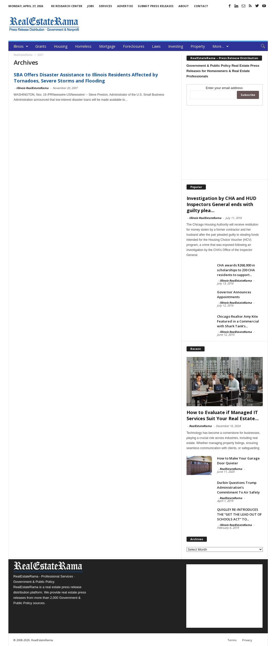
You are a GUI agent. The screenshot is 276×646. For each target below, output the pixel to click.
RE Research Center (66, 6)
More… (220, 46)
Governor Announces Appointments (234, 294)
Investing (175, 46)
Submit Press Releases (156, 6)
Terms (231, 640)
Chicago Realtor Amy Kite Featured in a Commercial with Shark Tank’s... (238, 321)
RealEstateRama (200, 426)
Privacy (247, 640)
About (183, 6)
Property (198, 46)
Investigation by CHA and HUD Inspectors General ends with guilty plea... (221, 204)
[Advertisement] (175, 24)
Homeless (83, 46)
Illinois (20, 46)
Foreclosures (133, 46)
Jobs (90, 6)
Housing (60, 46)
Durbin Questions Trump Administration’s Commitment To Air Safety (238, 487)
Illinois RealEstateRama (32, 88)
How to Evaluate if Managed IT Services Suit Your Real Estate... (223, 415)
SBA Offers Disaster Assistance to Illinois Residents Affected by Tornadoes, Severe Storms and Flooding (86, 78)
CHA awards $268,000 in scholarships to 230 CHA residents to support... (236, 270)
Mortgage (107, 46)
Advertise (125, 6)
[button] (260, 46)
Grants (40, 46)
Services (105, 6)
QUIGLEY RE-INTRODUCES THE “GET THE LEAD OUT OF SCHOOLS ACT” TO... (239, 514)
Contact (201, 6)
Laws (156, 46)
